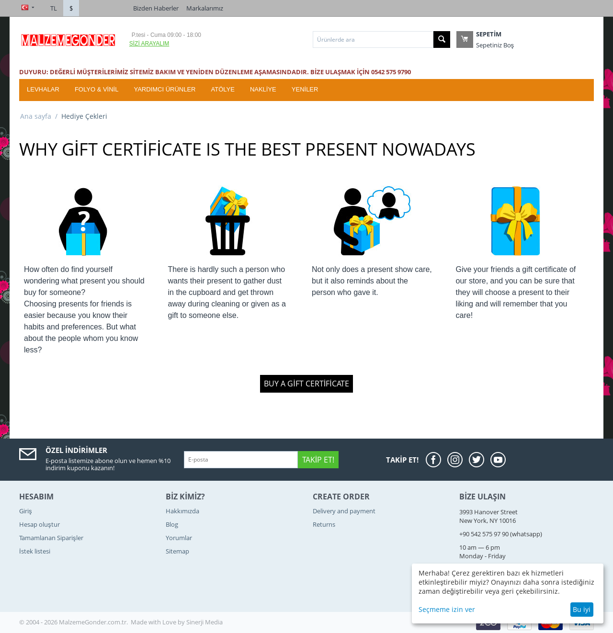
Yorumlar (179, 537)
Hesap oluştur (39, 524)
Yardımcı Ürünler (164, 89)
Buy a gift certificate (306, 383)
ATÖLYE (223, 89)
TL (53, 8)
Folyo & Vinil (97, 89)
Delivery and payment (344, 511)
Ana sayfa (35, 116)
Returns (324, 524)
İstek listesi (34, 551)
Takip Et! (318, 459)
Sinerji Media (204, 622)
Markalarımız (204, 8)
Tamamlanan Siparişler (51, 537)
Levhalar (43, 89)
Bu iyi (581, 609)
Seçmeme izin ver (447, 609)
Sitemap (177, 551)
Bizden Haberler (156, 8)
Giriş (25, 511)
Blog (172, 524)
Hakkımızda (182, 511)
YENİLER (305, 89)
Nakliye (263, 89)
